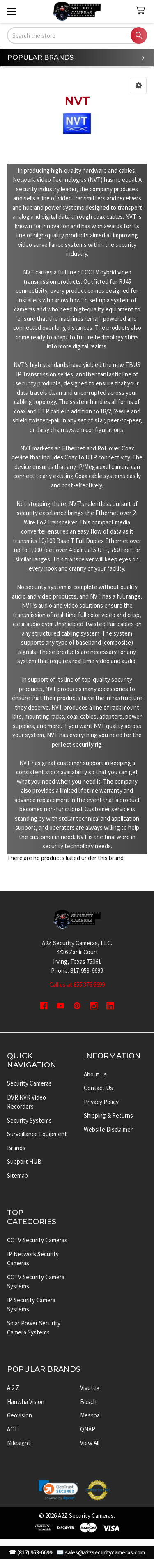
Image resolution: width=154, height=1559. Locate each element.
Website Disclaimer (108, 1129)
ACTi (13, 1429)
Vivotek (89, 1388)
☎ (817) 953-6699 (30, 1552)
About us (95, 1074)
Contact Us (98, 1088)
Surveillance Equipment (37, 1134)
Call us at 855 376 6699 (77, 984)
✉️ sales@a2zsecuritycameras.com (101, 1552)
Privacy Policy (101, 1102)
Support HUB (24, 1161)
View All (89, 1443)
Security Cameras (29, 1083)
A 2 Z (13, 1388)
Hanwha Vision (25, 1402)
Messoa (90, 1415)
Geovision (19, 1415)
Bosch (88, 1402)
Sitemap (17, 1175)
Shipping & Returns (108, 1115)
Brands (16, 1148)
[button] (139, 85)
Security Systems (29, 1120)
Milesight (18, 1443)
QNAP (87, 1429)
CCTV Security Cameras (37, 1240)
